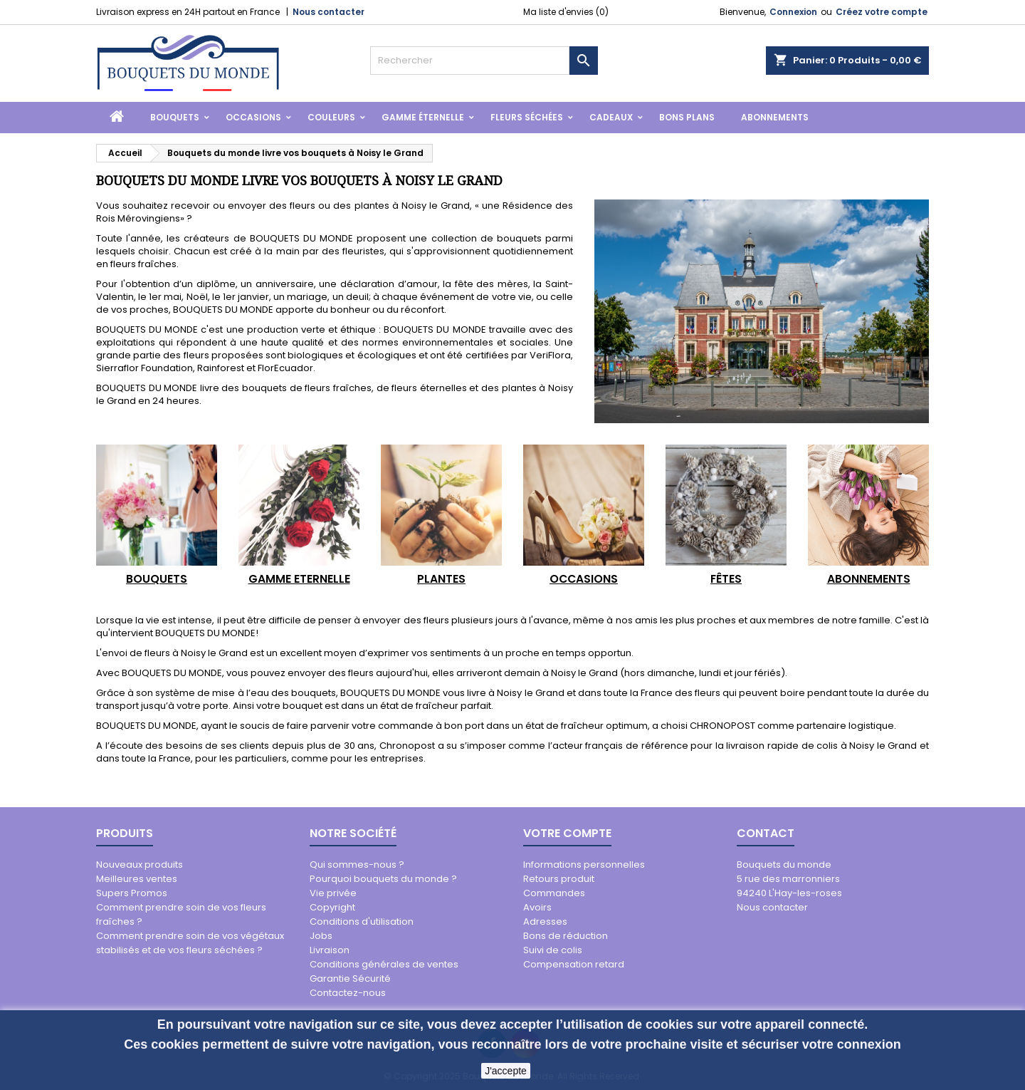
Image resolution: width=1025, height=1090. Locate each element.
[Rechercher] (469, 60)
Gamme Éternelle (423, 117)
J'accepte (506, 1070)
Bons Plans (687, 117)
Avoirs (537, 907)
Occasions (253, 117)
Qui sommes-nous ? (357, 864)
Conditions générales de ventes (384, 964)
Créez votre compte (881, 12)
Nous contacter (328, 12)
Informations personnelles (584, 864)
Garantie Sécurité (350, 978)
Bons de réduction (565, 936)
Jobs (321, 936)
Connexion (793, 12)
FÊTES (726, 578)
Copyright (332, 907)
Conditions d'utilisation (362, 921)
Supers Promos (131, 893)
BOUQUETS (156, 578)
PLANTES (441, 578)
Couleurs (331, 117)
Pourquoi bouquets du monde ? (383, 879)
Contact (765, 833)
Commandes (554, 893)
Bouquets (174, 117)
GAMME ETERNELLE (299, 578)
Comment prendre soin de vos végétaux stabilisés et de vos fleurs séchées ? (190, 943)
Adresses (545, 921)
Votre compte (567, 833)
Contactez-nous (348, 993)
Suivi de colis (552, 950)
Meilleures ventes (136, 879)
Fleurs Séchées (526, 117)
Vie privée (333, 893)
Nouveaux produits (139, 864)
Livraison (329, 950)
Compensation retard (573, 964)
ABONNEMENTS (868, 578)
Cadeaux (611, 117)
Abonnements (775, 117)
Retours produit (558, 879)
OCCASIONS (584, 578)
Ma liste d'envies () (566, 12)
